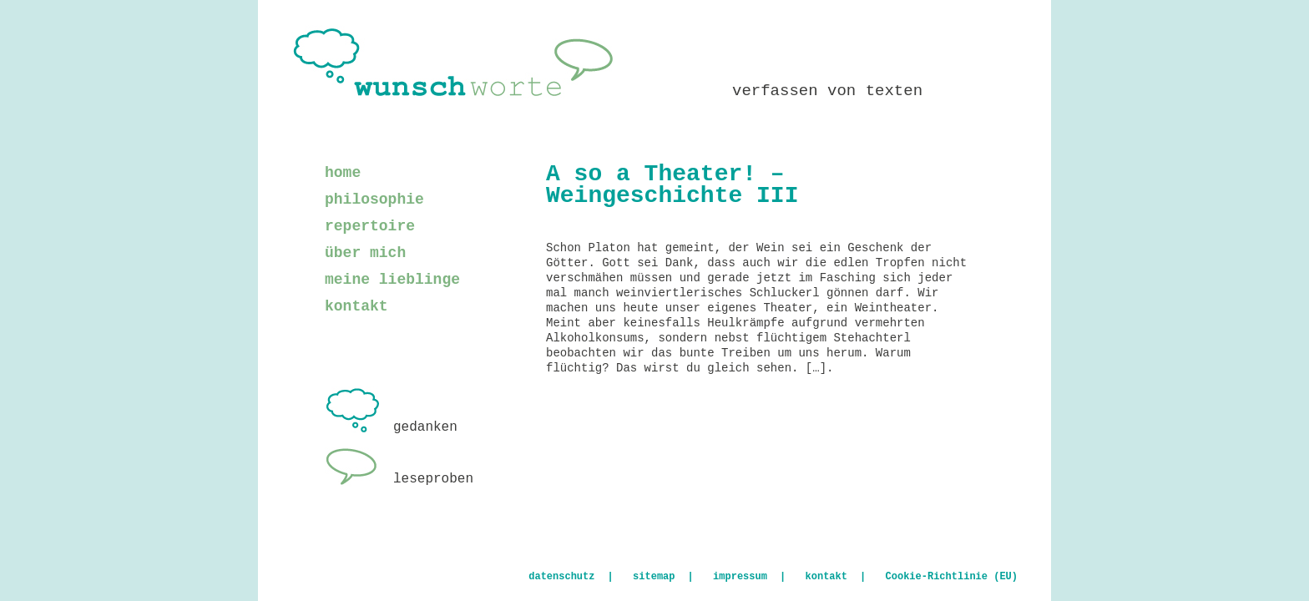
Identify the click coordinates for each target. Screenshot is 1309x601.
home (343, 172)
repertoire (370, 226)
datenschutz (561, 577)
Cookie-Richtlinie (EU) (952, 577)
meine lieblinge (392, 279)
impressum (740, 577)
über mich (365, 253)
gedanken (391, 427)
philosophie (374, 199)
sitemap (654, 577)
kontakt (356, 306)
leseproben (399, 479)
